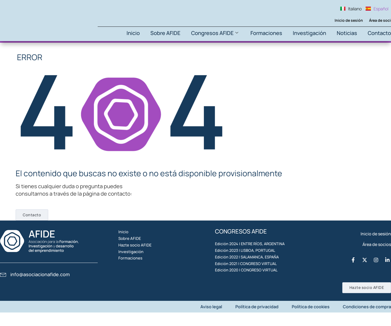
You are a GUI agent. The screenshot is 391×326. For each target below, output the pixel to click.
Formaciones (266, 33)
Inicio (133, 33)
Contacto (379, 33)
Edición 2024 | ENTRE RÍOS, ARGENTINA (253, 252)
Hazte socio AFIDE (143, 264)
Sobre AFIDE (165, 33)
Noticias (347, 33)
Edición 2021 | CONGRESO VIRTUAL (249, 289)
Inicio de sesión (340, 20)
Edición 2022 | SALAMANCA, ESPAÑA (250, 276)
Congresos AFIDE (214, 33)
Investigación (309, 33)
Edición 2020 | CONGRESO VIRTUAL (249, 301)
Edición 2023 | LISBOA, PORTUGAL (248, 264)
